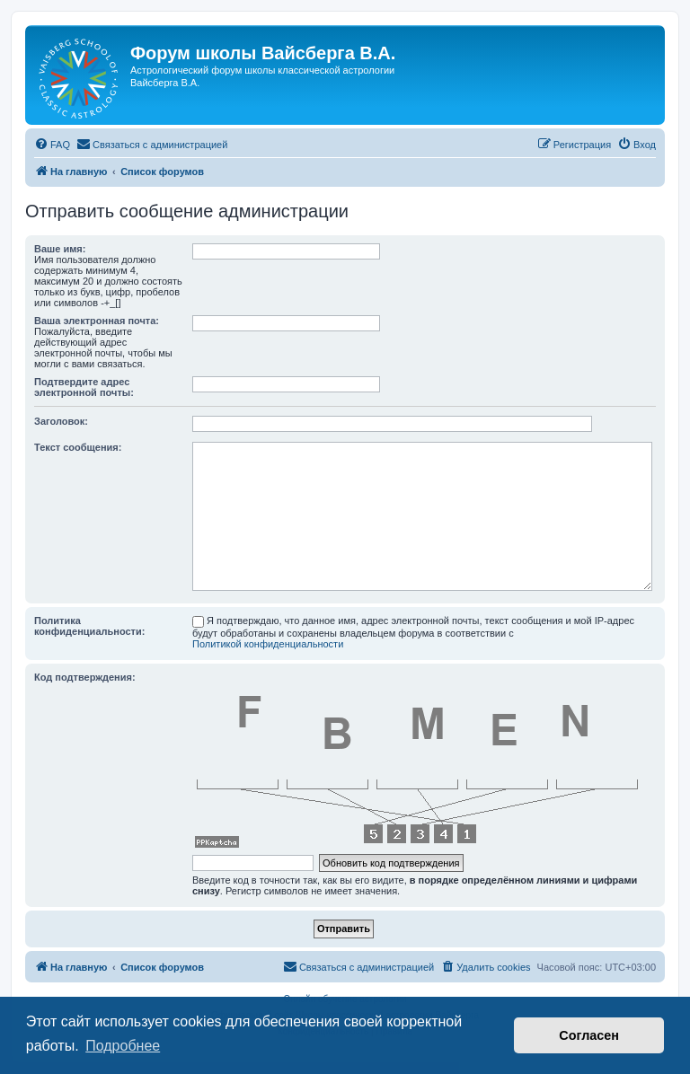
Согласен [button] (589, 1035)
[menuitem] (52, 144)
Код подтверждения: (85, 677)
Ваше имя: (59, 248)
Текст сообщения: (77, 447)
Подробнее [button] (122, 1045)
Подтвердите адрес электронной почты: (84, 387)
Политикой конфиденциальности (267, 643)
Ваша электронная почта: (96, 320)
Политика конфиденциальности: (89, 626)
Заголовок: (61, 421)
